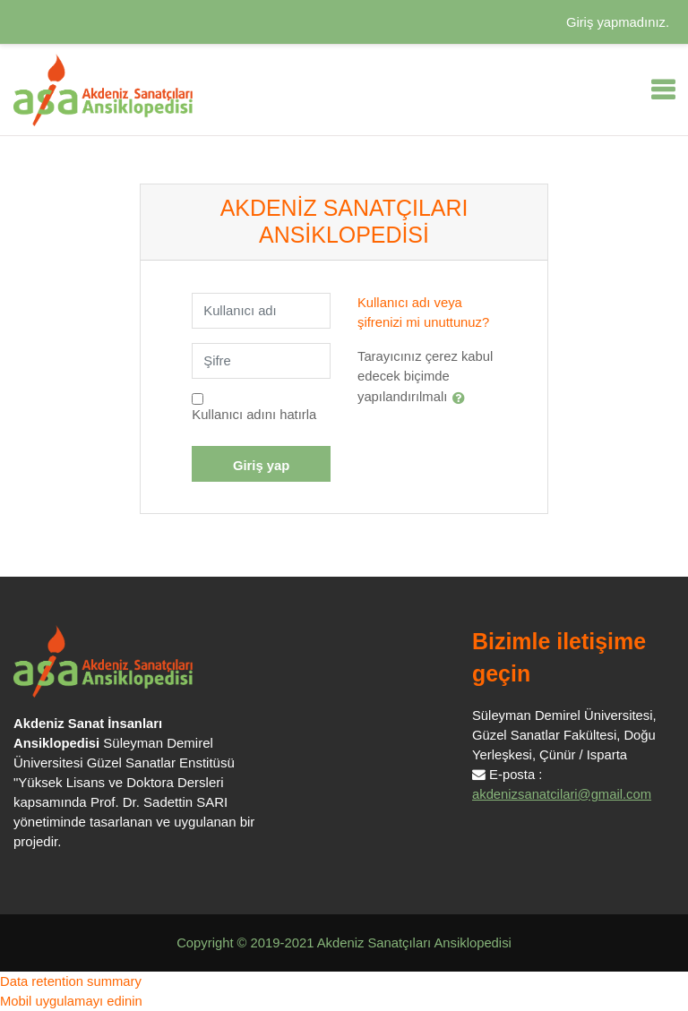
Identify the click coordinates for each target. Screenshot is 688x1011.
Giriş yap (261, 465)
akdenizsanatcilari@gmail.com (561, 794)
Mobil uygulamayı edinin (71, 1001)
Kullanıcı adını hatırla (254, 414)
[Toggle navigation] (663, 89)
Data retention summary (71, 981)
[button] (462, 398)
